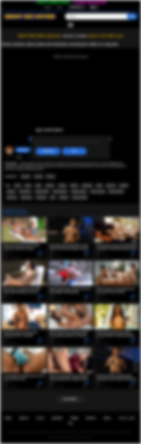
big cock (111, 185)
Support (57, 418)
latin (53, 197)
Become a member (75, 36)
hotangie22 (23, 150)
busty (99, 185)
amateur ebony (78, 191)
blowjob (11, 191)
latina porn (26, 197)
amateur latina (79, 197)
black (38, 185)
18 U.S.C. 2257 (126, 418)
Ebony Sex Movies (66, 438)
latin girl (64, 197)
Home (7, 418)
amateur (50, 185)
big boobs (87, 185)
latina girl (41, 197)
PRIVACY (91, 418)
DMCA (107, 418)
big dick (123, 185)
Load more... (70, 399)
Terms (74, 418)
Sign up (47, 7)
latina (17, 185)
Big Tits (50, 176)
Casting (38, 176)
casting (62, 185)
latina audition (116, 191)
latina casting (97, 191)
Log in (59, 7)
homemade (24, 191)
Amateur (25, 176)
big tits (74, 185)
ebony (28, 185)
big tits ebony (60, 191)
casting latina (42, 191)
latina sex (12, 197)
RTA (70, 423)
